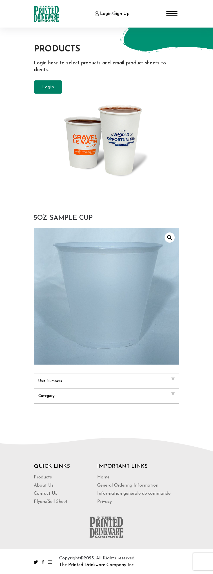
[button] (170, 237)
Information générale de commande (133, 493)
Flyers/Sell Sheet (51, 502)
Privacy (104, 502)
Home (103, 477)
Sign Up (121, 14)
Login (106, 14)
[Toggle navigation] (172, 14)
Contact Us (45, 493)
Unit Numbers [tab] (106, 380)
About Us (44, 485)
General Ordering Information (127, 485)
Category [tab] (106, 395)
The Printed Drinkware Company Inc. (96, 565)
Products (43, 477)
